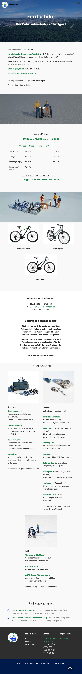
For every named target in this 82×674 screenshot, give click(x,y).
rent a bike (13, 5)
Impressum (64, 636)
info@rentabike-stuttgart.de (24, 73)
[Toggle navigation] (78, 3)
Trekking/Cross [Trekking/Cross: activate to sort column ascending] (38, 146)
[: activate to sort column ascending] (19, 146)
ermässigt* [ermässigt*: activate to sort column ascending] (61, 146)
